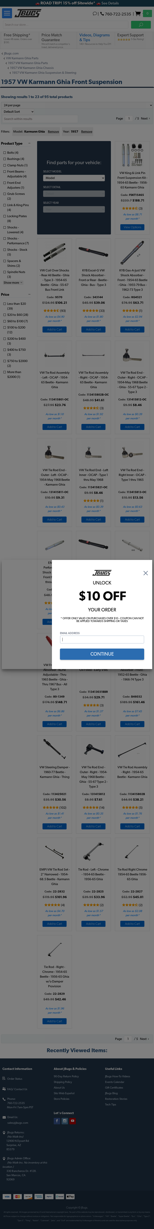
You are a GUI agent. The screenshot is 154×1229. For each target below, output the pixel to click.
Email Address (70, 633)
